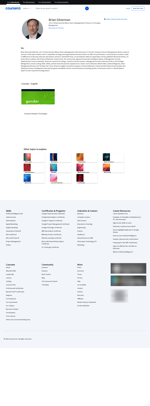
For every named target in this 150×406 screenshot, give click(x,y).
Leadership (10, 274)
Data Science (81, 221)
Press (79, 267)
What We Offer (11, 271)
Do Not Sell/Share (83, 306)
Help (78, 281)
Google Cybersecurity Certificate (53, 214)
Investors (80, 271)
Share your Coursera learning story (18, 319)
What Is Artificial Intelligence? (123, 252)
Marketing (80, 245)
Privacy (79, 278)
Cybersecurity (11, 217)
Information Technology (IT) (87, 241)
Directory (80, 295)
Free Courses (10, 316)
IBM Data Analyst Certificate (51, 231)
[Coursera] (13, 8)
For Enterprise (11, 299)
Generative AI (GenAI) (13, 231)
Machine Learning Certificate (51, 238)
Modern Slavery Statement (86, 302)
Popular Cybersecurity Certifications (125, 239)
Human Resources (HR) (85, 238)
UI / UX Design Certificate (50, 247)
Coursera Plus (11, 285)
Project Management (13, 241)
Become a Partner (12, 309)
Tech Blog (45, 285)
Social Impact (10, 313)
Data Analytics (11, 221)
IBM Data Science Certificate (51, 234)
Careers (9, 278)
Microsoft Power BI (12, 238)
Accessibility (81, 285)
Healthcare (81, 234)
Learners (45, 267)
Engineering (81, 227)
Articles (80, 292)
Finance (80, 231)
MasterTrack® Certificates (15, 292)
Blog (43, 278)
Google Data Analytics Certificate (53, 217)
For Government (11, 302)
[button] (128, 8)
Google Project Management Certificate (55, 224)
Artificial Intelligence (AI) (14, 214)
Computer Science (83, 217)
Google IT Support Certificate (52, 221)
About (8, 267)
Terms (79, 274)
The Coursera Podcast (49, 281)
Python (8, 245)
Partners (45, 271)
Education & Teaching (84, 224)
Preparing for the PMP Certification (125, 243)
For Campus (10, 306)
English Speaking (12, 227)
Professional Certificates (14, 288)
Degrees (9, 295)
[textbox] (62, 8)
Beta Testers (46, 274)
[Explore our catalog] (27, 8)
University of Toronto (56, 28)
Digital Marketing (12, 224)
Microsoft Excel (11, 234)
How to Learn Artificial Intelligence (125, 236)
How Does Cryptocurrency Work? (124, 226)
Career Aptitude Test (120, 214)
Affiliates (80, 299)
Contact (80, 288)
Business (80, 214)
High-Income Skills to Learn (122, 223)
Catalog (8, 281)
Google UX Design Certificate (52, 227)
